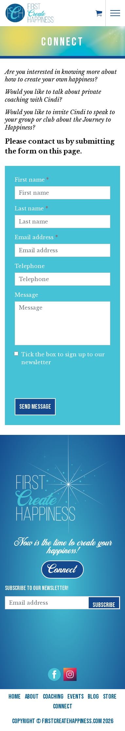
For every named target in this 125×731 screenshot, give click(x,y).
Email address (36, 237)
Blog (93, 697)
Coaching (53, 697)
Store (109, 697)
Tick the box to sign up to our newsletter (60, 358)
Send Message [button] (35, 407)
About (32, 697)
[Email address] (62, 250)
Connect (62, 706)
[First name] (62, 192)
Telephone (30, 266)
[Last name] (62, 221)
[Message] (62, 323)
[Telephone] (62, 279)
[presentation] (64, 380)
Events (75, 697)
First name (32, 179)
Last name (31, 208)
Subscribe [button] (104, 603)
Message (26, 295)
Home (14, 697)
